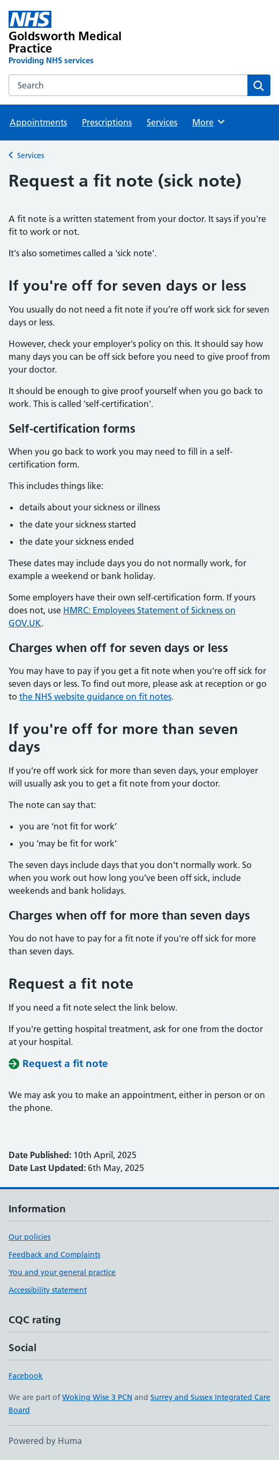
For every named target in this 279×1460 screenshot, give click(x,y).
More (209, 121)
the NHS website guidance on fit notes (95, 696)
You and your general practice (62, 1272)
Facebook (26, 1376)
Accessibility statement (48, 1290)
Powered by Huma (45, 1440)
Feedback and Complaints (54, 1254)
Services (162, 122)
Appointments (38, 122)
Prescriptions (107, 122)
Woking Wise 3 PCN (97, 1397)
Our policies (29, 1237)
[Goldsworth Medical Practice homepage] (87, 38)
